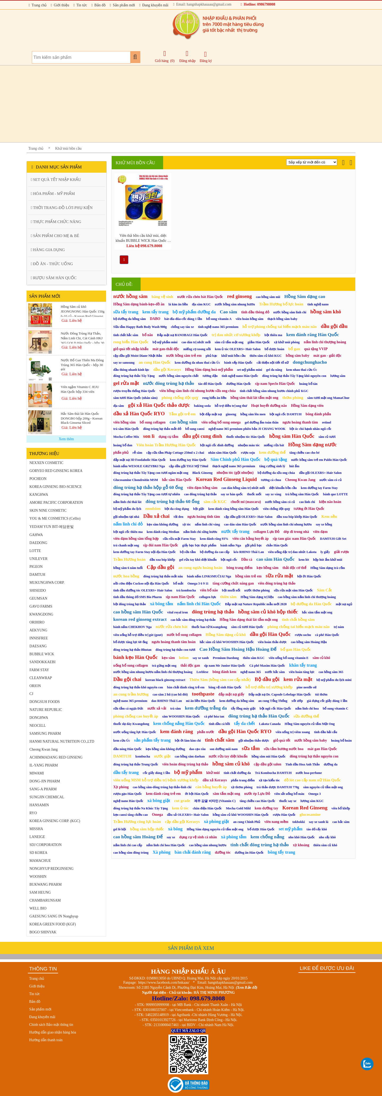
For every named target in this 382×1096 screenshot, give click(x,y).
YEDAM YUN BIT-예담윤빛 (51, 527)
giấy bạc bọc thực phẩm (199, 545)
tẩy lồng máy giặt (243, 708)
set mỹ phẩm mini (249, 370)
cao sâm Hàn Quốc (275, 559)
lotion (184, 658)
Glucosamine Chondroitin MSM (135, 480)
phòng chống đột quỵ (180, 397)
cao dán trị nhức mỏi (196, 342)
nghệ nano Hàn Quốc (128, 801)
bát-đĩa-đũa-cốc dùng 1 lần (183, 319)
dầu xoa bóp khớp (162, 560)
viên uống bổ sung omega (221, 422)
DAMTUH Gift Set (333, 539)
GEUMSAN (38, 598)
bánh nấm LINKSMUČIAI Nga (209, 576)
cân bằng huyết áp (211, 787)
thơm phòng (293, 397)
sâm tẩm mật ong (226, 794)
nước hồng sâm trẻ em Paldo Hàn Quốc (319, 460)
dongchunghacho (310, 362)
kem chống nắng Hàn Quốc (179, 723)
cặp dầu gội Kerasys (182, 821)
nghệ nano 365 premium (130, 701)
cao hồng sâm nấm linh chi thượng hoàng (307, 597)
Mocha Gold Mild (238, 808)
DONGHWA (38, 718)
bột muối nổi (231, 590)
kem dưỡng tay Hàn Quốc (188, 460)
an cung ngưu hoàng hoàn (200, 567)
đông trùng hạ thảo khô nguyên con (138, 687)
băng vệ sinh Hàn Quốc (225, 687)
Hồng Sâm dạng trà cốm (327, 568)
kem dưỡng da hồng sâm (236, 701)
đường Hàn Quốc (238, 384)
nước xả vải (156, 708)
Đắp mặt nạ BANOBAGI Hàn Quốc (182, 335)
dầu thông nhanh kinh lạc (131, 370)
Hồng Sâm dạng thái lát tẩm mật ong (249, 620)
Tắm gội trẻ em (182, 414)
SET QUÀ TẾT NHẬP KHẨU (56, 179)
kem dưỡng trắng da (206, 708)
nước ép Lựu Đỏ (257, 794)
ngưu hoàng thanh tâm (300, 422)
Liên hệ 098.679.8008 (144, 246)
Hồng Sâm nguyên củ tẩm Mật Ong (310, 724)
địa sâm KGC (201, 304)
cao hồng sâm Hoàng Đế (138, 836)
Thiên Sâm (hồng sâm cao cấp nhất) (220, 680)
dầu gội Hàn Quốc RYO (244, 731)
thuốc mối (254, 494)
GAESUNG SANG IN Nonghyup (53, 916)
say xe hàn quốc (232, 494)
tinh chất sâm (219, 740)
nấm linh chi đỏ (128, 524)
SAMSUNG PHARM (45, 734)
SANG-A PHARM (43, 789)
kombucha (143, 756)
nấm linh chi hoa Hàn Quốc (165, 845)
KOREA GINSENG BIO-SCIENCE (55, 487)
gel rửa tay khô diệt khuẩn (198, 560)
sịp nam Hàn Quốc (180, 597)
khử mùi (213, 773)
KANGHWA (38, 495)
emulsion (152, 508)
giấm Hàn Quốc (259, 342)
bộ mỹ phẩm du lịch (127, 509)
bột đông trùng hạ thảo (129, 604)
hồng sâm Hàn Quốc (291, 436)
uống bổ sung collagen (130, 665)
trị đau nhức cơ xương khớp (236, 335)
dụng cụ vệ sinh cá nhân (198, 837)
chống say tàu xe (182, 327)
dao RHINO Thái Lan (166, 701)
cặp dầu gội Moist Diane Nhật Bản (137, 356)
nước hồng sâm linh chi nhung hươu (286, 524)
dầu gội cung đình (202, 436)
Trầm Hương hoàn (129, 559)
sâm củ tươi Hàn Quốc (247, 627)
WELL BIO (37, 908)
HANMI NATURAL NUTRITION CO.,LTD (61, 741)
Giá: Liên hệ (72, 320)
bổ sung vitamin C (335, 708)
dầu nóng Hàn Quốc (127, 749)
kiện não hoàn (330, 502)
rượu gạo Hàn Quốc (127, 794)
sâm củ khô (321, 658)
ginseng (231, 414)
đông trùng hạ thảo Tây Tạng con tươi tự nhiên (146, 494)
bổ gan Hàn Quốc (295, 649)
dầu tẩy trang (126, 772)
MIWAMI (36, 773)
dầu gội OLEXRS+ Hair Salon (320, 473)
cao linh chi (307, 502)
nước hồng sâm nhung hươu (235, 304)
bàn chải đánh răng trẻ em (186, 687)
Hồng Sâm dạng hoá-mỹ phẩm (209, 370)
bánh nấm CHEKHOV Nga (132, 627)
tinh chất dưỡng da (237, 773)
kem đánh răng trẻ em (163, 794)
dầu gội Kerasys (167, 369)
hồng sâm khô (325, 311)
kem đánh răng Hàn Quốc (312, 334)
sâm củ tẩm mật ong (229, 342)
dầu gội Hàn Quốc (270, 634)
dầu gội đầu (334, 326)
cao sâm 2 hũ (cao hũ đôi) (170, 694)
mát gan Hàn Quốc (322, 749)
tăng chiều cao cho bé (304, 453)
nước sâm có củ (330, 480)
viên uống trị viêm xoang (293, 732)
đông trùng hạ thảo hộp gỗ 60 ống (148, 487)
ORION (35, 686)
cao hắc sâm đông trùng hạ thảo (193, 620)
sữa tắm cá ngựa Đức (128, 708)
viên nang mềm (276, 822)
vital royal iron (177, 612)
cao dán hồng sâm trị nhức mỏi (243, 488)
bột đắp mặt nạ (211, 414)
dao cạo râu (197, 749)
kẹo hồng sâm (267, 568)
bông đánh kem (224, 672)
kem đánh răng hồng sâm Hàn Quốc (233, 509)
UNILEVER (38, 559)
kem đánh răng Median (163, 532)
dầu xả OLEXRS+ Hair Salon (188, 815)
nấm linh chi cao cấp (127, 845)
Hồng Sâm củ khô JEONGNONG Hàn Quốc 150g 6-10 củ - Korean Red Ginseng (83, 311)
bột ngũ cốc (229, 560)
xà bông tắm (161, 603)
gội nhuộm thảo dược (253, 740)
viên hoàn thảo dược (272, 642)
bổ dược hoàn (274, 349)
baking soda (202, 406)
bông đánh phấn (318, 414)
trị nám (339, 627)
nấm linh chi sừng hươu (200, 532)
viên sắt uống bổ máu (289, 794)
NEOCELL (37, 726)
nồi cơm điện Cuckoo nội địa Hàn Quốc (141, 583)
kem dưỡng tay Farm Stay (319, 488)
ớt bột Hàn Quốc (197, 794)
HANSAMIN (39, 805)
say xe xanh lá (318, 822)
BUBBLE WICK (41, 654)
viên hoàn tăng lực (302, 672)
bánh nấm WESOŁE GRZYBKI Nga (139, 466)
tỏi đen (179, 517)
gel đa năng (274, 370)
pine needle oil (306, 687)
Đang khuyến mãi (153, 5)
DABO (155, 319)
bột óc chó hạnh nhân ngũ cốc (310, 429)
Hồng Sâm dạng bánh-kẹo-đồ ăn (138, 304)
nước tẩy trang (235, 531)
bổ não (147, 335)
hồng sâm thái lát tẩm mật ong (254, 398)
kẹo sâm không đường (162, 524)
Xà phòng (162, 852)
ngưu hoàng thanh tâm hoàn (174, 642)
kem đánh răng (176, 731)
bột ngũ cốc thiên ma (128, 532)
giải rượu (341, 552)
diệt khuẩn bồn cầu (283, 488)
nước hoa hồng (126, 576)
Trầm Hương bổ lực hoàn (281, 304)
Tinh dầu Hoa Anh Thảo (302, 764)
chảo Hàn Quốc (277, 545)
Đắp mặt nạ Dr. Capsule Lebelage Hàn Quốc (280, 694)
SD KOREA (38, 853)
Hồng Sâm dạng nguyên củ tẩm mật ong (215, 829)
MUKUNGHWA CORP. (46, 583)
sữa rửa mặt (279, 575)
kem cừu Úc (121, 740)
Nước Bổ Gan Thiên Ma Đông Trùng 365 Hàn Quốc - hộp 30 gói (82, 364)
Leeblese (203, 672)
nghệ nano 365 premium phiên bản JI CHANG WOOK (247, 429)
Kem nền (329, 516)
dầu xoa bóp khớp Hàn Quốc (296, 517)
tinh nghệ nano (318, 304)
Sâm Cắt (324, 590)
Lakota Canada (269, 724)
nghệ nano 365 (250, 672)
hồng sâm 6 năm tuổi (128, 568)
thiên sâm (228, 597)
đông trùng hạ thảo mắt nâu (163, 576)
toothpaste (203, 694)
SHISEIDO (37, 590)
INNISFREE (38, 638)
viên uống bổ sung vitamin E (289, 658)
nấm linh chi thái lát (127, 502)
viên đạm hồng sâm (202, 488)
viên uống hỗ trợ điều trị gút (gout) (138, 635)
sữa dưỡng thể (306, 716)
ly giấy (325, 552)
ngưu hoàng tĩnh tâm (204, 517)
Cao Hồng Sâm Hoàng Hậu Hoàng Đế (237, 649)
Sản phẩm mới (122, 5)
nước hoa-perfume (309, 773)
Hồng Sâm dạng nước (312, 444)
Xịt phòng (121, 787)
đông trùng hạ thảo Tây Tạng (134, 376)
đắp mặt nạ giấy (231, 694)
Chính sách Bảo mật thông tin (51, 1025)
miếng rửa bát (274, 445)
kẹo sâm (168, 658)
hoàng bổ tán (308, 384)
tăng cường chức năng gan (233, 583)
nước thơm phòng (257, 590)
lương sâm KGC (312, 801)
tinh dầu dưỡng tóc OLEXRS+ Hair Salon (142, 590)
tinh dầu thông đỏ (255, 312)
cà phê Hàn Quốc (327, 635)
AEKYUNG (38, 630)
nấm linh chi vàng (207, 524)
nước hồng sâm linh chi (289, 312)
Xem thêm (66, 439)
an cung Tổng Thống (272, 701)
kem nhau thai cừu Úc (301, 370)
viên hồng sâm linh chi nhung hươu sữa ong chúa (197, 391)
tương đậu (210, 376)
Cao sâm (228, 311)
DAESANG (38, 646)
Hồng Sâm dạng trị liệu (257, 597)
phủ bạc (211, 356)
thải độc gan (190, 665)
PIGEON (36, 567)
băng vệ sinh (162, 297)
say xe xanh (201, 658)
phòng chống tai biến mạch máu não (298, 627)
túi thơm (321, 694)
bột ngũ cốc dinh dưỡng (217, 445)
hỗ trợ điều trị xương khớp (269, 687)
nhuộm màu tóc (249, 445)
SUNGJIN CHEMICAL (46, 797)
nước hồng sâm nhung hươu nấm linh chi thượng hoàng (152, 672)
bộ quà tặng (275, 459)
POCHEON (37, 479)
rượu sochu (303, 635)
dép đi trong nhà (296, 532)
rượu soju (248, 453)
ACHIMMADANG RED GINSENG (56, 757)
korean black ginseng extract (165, 680)
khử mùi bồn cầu (233, 356)
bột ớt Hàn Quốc (309, 576)
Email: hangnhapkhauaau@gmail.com (202, 4)
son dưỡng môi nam (223, 749)
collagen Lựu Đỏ (267, 532)
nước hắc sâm (275, 672)
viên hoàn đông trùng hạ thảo (185, 764)
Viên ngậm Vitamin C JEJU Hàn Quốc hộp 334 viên (80, 389)
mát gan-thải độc (166, 349)
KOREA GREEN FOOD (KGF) (52, 924)
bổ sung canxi (194, 429)
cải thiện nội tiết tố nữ (273, 362)
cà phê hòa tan (214, 716)
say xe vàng (273, 494)
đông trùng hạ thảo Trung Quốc (135, 764)
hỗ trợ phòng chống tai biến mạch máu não (279, 326)
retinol (326, 422)
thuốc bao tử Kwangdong (209, 627)
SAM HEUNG (40, 892)
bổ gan (294, 349)
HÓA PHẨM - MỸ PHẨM (53, 193)
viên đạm (320, 532)
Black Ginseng (202, 473)
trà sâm (175, 708)
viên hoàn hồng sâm (249, 319)
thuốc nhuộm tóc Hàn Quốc (245, 437)
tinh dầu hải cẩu (325, 732)
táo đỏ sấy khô (317, 829)
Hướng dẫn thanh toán (46, 1040)
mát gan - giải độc (327, 356)
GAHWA (36, 535)
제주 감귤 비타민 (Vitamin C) (215, 801)
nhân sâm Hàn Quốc (222, 453)
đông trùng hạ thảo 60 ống (172, 501)
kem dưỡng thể (272, 452)
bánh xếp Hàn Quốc (238, 362)
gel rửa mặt (126, 383)
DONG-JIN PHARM (44, 781)
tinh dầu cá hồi (219, 724)
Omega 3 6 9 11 (198, 583)
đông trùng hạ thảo (213, 611)
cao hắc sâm (340, 822)
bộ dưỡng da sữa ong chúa (276, 473)
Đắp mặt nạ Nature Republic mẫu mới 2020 (256, 604)
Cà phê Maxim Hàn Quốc (267, 665)
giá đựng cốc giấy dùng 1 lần (327, 701)
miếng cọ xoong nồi (197, 349)
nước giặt (162, 756)
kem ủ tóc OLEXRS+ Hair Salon (238, 349)
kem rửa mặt (298, 679)
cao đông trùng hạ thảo (200, 494)
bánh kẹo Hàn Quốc (135, 657)
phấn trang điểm (243, 780)
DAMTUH (37, 575)
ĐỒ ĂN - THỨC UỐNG (52, 264)
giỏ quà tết (281, 740)
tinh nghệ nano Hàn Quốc (240, 376)
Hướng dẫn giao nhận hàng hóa (52, 1032)
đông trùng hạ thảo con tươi (175, 650)
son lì (149, 436)
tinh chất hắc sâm (125, 335)
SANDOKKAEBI (42, 662)
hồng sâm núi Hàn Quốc (269, 756)
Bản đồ (98, 5)
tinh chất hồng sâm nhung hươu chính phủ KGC (274, 391)
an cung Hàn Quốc (155, 362)
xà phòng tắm (233, 836)
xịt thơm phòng (242, 787)
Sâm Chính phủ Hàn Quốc (236, 459)
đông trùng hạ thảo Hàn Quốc (259, 716)
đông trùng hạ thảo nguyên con (314, 756)
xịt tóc (186, 524)
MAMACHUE (40, 861)
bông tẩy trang (281, 852)
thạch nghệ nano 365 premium (233, 466)
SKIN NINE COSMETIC (48, 511)
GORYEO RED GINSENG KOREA (56, 471)
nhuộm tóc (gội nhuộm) (234, 473)
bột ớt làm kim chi (188, 740)
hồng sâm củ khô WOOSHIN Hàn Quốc (241, 815)
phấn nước (205, 732)
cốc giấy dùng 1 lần (156, 773)
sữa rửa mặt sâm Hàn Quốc (293, 590)
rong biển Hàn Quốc (131, 342)
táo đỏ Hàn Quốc (210, 384)
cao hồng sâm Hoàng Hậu (309, 642)
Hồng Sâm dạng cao (304, 296)
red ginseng (239, 296)
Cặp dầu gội (160, 567)
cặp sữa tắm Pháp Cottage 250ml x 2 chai (175, 453)
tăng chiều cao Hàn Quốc (257, 801)
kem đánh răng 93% (214, 539)
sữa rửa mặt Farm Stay (179, 539)
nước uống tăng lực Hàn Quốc (134, 732)
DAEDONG (38, 543)
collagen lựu (207, 597)
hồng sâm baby (297, 356)
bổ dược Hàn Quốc (261, 829)
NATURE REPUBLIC (45, 710)
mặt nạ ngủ (344, 604)
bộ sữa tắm (188, 552)
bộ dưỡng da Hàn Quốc (311, 604)
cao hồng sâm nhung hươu (208, 845)
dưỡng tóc (223, 852)
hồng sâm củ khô (231, 764)
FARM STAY (39, 670)
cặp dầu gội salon (267, 764)
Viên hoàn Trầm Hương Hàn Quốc (166, 445)
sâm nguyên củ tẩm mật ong (323, 787)
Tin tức (80, 5)
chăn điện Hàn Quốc (207, 808)
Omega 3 (314, 794)
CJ (31, 694)
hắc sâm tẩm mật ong (317, 612)
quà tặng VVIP (316, 349)
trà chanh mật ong (126, 545)
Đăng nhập (187, 56)
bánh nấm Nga (230, 545)
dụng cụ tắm (169, 437)
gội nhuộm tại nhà (126, 517)
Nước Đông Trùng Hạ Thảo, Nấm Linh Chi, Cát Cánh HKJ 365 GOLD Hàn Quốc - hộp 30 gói (82, 337)
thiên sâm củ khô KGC (266, 356)
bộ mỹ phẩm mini (165, 342)
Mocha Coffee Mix (126, 437)
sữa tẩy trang (125, 311)
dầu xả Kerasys (215, 780)
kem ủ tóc (180, 808)
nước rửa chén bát (172, 627)
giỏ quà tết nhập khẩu (131, 349)
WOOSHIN (37, 877)
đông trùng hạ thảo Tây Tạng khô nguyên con (294, 376)
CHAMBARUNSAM (45, 900)
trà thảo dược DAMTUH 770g (278, 787)
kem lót (304, 560)
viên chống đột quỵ (276, 509)
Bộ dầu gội (267, 679)
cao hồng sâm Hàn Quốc (138, 611)
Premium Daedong (226, 658)
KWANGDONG (41, 614)
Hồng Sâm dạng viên (307, 406)
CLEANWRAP (40, 678)
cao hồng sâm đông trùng (131, 852)
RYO (33, 813)
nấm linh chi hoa (307, 708)
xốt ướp (297, 701)
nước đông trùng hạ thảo (168, 383)
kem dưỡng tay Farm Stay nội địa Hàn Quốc (144, 552)
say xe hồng (324, 524)
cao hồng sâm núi (268, 297)
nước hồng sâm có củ (280, 502)
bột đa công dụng (176, 509)
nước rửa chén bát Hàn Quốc (200, 297)
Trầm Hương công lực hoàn (137, 821)
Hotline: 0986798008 (258, 4)
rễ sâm (137, 453)
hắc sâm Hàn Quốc (177, 480)
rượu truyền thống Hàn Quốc (134, 391)
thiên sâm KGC (254, 658)
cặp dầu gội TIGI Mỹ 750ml (188, 466)
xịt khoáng (301, 845)
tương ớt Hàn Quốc (309, 509)
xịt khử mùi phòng (287, 342)
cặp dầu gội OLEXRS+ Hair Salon (248, 517)
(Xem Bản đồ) (246, 988)
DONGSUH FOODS (44, 702)
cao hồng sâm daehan (190, 756)
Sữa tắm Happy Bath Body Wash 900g (140, 327)
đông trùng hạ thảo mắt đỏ (162, 429)
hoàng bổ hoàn (341, 740)
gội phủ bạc (253, 545)
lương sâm (337, 376)
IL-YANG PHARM (43, 765)
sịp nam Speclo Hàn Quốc (275, 384)
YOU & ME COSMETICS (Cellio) (55, 518)
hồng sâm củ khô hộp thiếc (268, 611)
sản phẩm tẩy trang (152, 740)
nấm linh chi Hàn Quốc (199, 603)
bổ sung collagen (153, 422)
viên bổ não (209, 590)
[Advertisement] (186, 104)
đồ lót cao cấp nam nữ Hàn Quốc (312, 780)
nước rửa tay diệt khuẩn (228, 756)
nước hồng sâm (130, 296)
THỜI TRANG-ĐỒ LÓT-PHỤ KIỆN (62, 208)
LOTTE (35, 551)
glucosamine (310, 814)
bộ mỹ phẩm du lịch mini (333, 680)
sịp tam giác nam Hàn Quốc (294, 539)
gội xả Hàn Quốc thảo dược (159, 405)
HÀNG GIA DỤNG (48, 250)
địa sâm (118, 406)
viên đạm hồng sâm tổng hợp (136, 539)
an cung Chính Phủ (246, 822)
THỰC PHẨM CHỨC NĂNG (56, 222)
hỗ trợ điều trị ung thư (231, 406)
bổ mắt (178, 583)
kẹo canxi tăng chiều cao (130, 815)
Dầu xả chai (156, 516)
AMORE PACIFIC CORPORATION (56, 503)
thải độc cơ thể (294, 568)
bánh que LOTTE (335, 494)
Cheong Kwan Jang (43, 749)
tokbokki (298, 822)
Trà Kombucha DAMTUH (273, 773)
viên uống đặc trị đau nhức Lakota (292, 552)
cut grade (182, 801)
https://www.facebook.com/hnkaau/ (163, 982)
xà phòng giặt (216, 821)
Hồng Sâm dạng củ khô (226, 634)
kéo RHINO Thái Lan (248, 552)
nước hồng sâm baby (310, 740)
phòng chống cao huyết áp (135, 716)
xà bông (175, 828)
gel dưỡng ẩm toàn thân (262, 422)
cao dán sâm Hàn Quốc (240, 524)
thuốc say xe (287, 801)
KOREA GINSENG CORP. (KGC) (54, 821)
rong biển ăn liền (214, 398)
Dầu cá (246, 560)
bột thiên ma (273, 335)
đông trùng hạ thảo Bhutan (132, 650)
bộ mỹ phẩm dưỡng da (194, 311)
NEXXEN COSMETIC (46, 463)
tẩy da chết (244, 723)
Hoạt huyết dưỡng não (269, 406)
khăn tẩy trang (303, 665)
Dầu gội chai (127, 679)
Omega (157, 815)
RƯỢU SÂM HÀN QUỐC (54, 278)
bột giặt (198, 509)
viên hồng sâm (124, 422)
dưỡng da (330, 764)
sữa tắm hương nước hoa (283, 749)
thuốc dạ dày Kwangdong (131, 724)
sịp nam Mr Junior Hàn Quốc (224, 665)
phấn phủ (120, 453)
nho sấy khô (327, 837)
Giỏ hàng (161, 61)
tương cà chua (271, 480)
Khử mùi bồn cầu (68, 148)
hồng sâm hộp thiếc (147, 829)
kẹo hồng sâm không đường (165, 749)
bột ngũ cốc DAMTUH (285, 414)
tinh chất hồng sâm (298, 619)
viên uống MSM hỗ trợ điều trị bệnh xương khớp (155, 780)
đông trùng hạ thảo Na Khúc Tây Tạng (140, 808)
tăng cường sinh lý (272, 466)
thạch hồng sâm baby (282, 319)
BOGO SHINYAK (43, 932)
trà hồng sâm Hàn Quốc (302, 494)
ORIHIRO (37, 622)
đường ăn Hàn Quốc (249, 852)
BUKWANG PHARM (45, 884)
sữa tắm (251, 748)
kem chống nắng (267, 836)
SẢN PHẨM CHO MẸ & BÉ (55, 236)
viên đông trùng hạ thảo (276, 583)
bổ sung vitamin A (219, 319)
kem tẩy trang (155, 311)
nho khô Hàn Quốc (301, 837)
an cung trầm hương (131, 694)
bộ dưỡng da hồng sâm (129, 319)
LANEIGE (37, 837)
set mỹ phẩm (291, 828)
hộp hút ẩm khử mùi (327, 560)
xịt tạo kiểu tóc (269, 780)
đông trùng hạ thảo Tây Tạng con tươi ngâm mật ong (150, 473)
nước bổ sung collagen (184, 635)
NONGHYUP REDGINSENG (51, 869)
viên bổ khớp (341, 808)
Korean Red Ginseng (304, 807)
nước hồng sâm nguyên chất (179, 376)
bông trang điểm (240, 568)
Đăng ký (206, 57)
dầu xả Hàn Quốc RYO (139, 413)
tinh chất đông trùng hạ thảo (260, 844)
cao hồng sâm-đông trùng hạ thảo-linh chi (162, 787)
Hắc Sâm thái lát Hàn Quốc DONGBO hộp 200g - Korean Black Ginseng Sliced (81, 418)
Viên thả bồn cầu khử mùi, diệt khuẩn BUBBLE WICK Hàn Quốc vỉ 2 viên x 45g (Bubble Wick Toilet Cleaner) (143, 238)
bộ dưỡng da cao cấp (214, 552)
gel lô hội (119, 829)
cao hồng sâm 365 (331, 672)
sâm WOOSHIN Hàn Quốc (181, 716)
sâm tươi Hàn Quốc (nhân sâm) (135, 398)
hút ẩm (294, 466)
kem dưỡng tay (266, 808)
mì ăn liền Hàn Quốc (200, 701)
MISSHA (36, 829)
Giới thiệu (60, 5)
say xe (171, 837)
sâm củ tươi (327, 437)
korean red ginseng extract (140, 619)
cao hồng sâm (183, 422)
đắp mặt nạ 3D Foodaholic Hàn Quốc (139, 460)
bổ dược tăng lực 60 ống (130, 642)
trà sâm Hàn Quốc (126, 429)
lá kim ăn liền (178, 304)
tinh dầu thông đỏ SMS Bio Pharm (137, 597)
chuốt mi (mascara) (246, 502)
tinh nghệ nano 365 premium (218, 327)
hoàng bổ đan (122, 445)
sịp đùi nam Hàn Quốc (160, 545)
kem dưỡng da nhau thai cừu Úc (197, 362)
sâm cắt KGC (215, 502)
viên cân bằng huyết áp (250, 539)
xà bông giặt (158, 800)
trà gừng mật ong (164, 665)
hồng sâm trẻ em (248, 576)
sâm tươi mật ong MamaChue (328, 398)
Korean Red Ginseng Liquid (226, 479)
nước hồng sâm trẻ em (183, 356)
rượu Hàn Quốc (284, 815)
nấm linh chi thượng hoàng (325, 342)
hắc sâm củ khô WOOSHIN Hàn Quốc (227, 642)
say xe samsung (123, 362)
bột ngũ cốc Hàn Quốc (275, 708)
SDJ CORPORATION (45, 845)
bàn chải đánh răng (193, 852)
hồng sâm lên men (253, 414)
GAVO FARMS (40, 606)
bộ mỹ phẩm (188, 772)
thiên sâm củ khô (325, 845)
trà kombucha (186, 590)
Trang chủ (37, 5)
